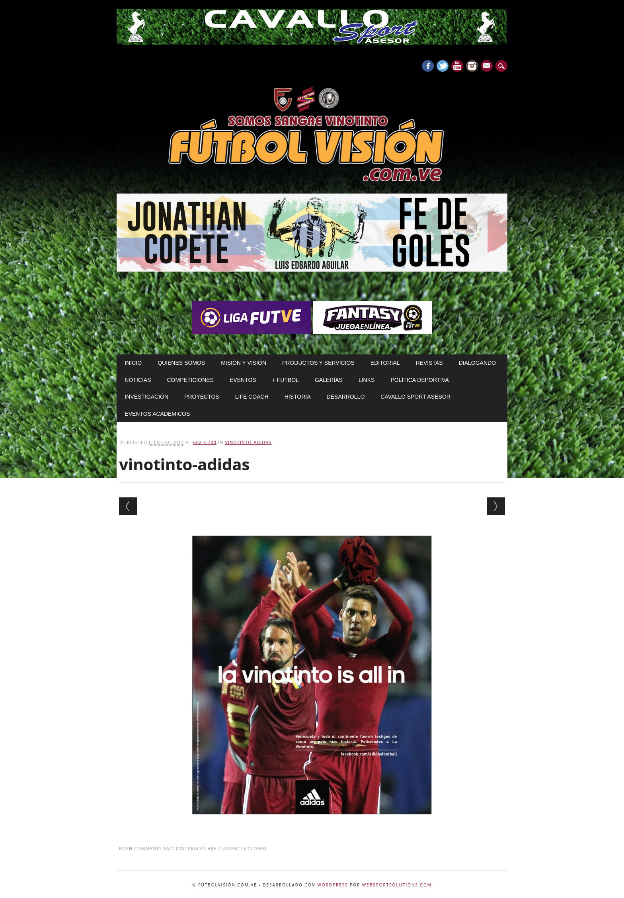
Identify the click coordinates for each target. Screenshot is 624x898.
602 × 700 (204, 442)
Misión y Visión (243, 363)
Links (366, 380)
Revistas (429, 363)
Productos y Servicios (318, 363)
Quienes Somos (181, 363)
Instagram (472, 66)
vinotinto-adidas (248, 442)
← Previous (128, 506)
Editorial (385, 363)
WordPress (333, 885)
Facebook (428, 66)
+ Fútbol (285, 380)
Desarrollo (346, 396)
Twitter (442, 66)
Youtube (457, 66)
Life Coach (252, 396)
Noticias (138, 380)
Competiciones (190, 380)
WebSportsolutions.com (397, 885)
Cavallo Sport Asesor (415, 396)
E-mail (487, 66)
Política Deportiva (419, 380)
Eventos (243, 380)
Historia (298, 396)
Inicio (133, 363)
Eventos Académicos (157, 414)
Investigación (146, 396)
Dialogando (477, 363)
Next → (496, 506)
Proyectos (201, 396)
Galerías (329, 380)
